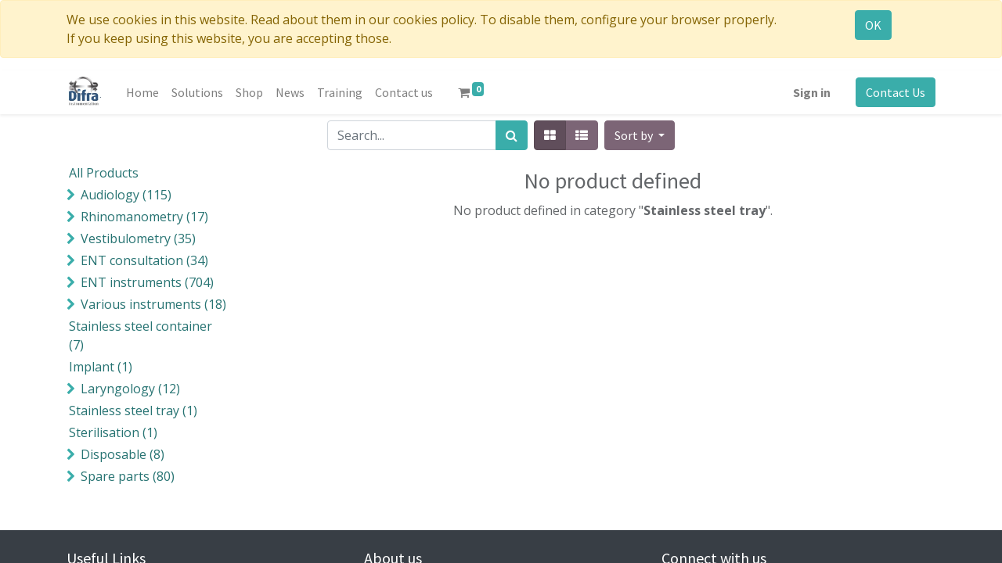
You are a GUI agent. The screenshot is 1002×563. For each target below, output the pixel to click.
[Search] (512, 135)
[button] (639, 135)
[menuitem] (142, 92)
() (126, 194)
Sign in (812, 92)
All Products (104, 172)
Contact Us (895, 92)
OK (873, 25)
